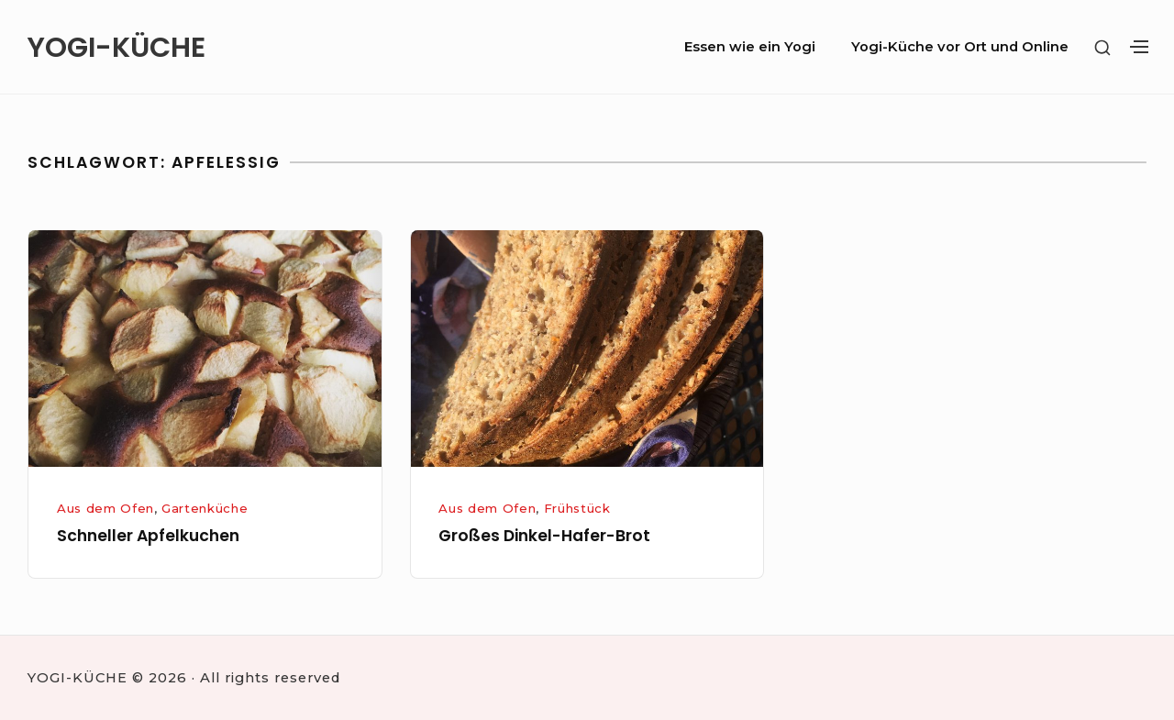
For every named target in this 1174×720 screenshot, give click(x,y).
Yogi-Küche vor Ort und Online (960, 47)
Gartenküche (204, 508)
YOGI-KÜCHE (116, 47)
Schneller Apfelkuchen (148, 536)
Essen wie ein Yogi (749, 47)
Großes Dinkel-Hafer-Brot (544, 536)
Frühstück (577, 508)
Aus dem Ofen (105, 508)
